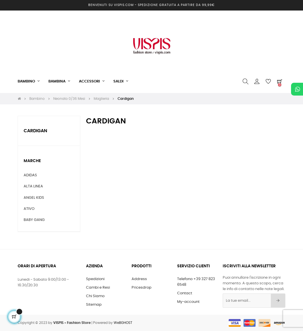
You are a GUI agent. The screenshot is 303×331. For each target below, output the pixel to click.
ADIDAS (30, 175)
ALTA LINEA (33, 186)
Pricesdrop (142, 287)
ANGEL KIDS (34, 198)
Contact (184, 293)
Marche (32, 161)
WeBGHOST (123, 322)
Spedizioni (95, 279)
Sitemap (94, 305)
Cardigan (35, 131)
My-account (188, 302)
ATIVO (29, 209)
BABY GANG (34, 220)
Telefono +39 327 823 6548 (196, 282)
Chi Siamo (95, 296)
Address (139, 279)
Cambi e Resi (98, 287)
